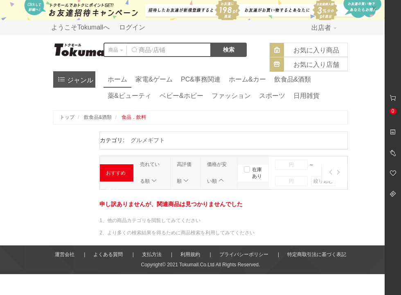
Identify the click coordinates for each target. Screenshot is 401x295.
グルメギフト (148, 140)
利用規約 (190, 254)
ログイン (132, 27)
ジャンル (75, 79)
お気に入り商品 (316, 50)
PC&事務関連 (201, 79)
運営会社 (64, 254)
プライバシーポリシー (243, 254)
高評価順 (184, 172)
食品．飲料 (134, 117)
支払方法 (152, 254)
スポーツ (272, 95)
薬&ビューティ (129, 95)
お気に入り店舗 (316, 64)
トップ (67, 117)
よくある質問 (108, 254)
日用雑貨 (306, 95)
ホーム (117, 79)
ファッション (231, 95)
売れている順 (150, 172)
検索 (228, 49)
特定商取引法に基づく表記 (316, 254)
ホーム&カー (247, 79)
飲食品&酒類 (292, 79)
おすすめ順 (116, 176)
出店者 (324, 27)
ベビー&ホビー (181, 95)
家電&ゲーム (154, 79)
